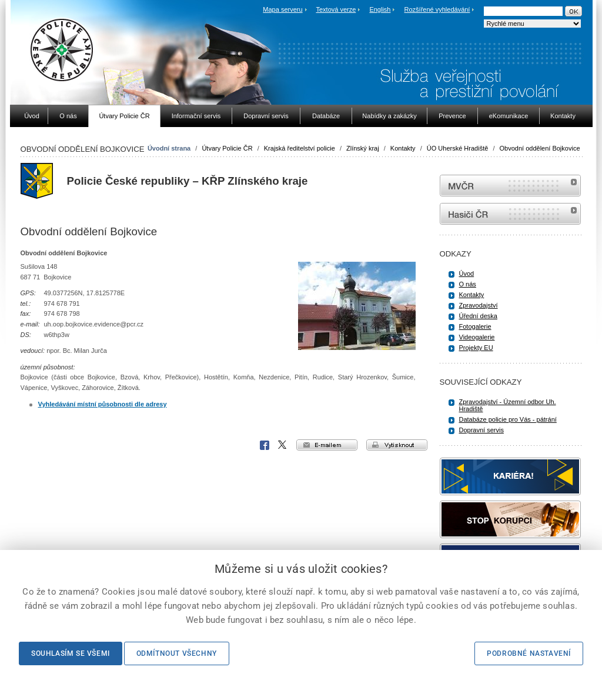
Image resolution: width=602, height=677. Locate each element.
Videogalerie (477, 337)
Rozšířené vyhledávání (437, 9)
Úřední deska (478, 315)
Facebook (264, 445)
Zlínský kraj (362, 148)
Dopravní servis (481, 429)
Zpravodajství (478, 305)
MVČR (510, 185)
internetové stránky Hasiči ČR (510, 214)
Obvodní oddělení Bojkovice (540, 148)
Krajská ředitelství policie (299, 148)
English (379, 9)
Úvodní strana (169, 148)
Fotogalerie (475, 326)
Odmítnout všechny (176, 653)
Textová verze (336, 9)
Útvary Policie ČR (227, 148)
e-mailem (326, 445)
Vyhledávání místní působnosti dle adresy (102, 404)
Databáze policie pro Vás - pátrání (508, 419)
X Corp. (282, 445)
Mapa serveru (282, 9)
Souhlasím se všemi (70, 653)
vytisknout (396, 445)
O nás (467, 284)
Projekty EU (476, 347)
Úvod (466, 273)
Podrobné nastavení (529, 653)
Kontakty (403, 148)
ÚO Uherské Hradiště (458, 148)
